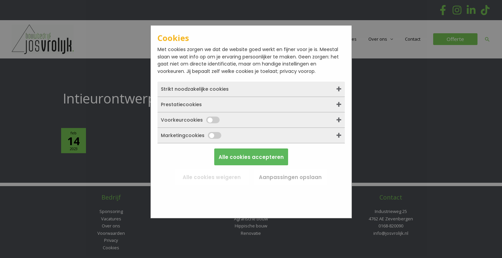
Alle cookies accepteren (251, 157)
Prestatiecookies (181, 104)
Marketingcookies (191, 135)
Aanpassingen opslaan (290, 177)
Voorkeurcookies (190, 120)
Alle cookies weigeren (212, 177)
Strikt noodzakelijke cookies (195, 89)
